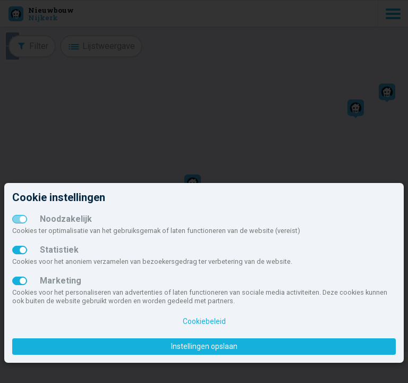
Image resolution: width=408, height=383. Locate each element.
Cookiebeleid (204, 321)
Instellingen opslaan (204, 346)
